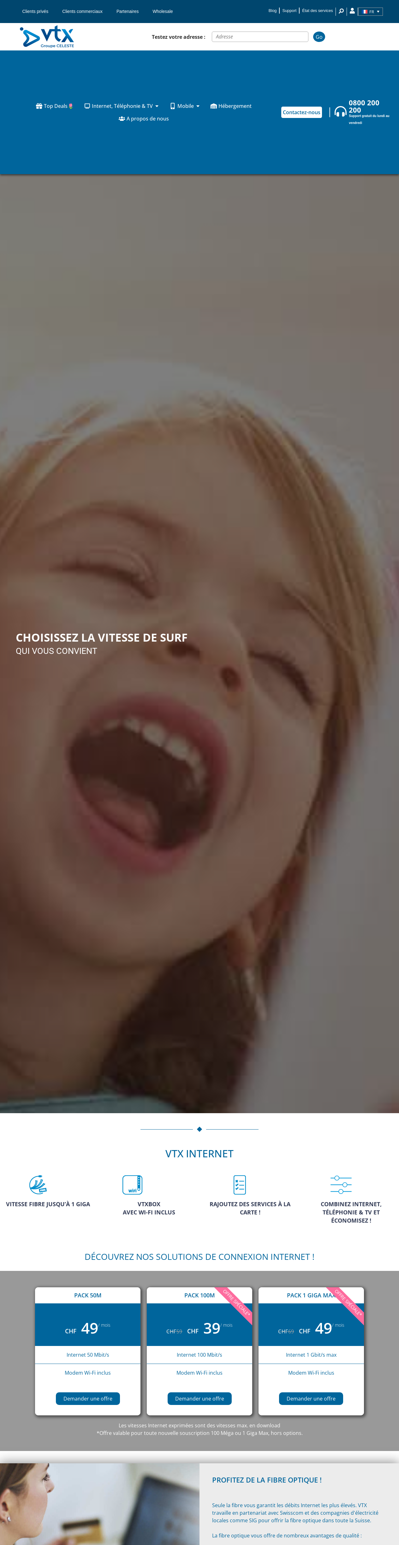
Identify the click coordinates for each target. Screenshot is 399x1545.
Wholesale (162, 11)
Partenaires (127, 11)
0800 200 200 (364, 106)
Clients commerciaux (82, 11)
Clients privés (35, 11)
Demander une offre (87, 1398)
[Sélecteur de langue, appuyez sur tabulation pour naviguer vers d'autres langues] (370, 12)
